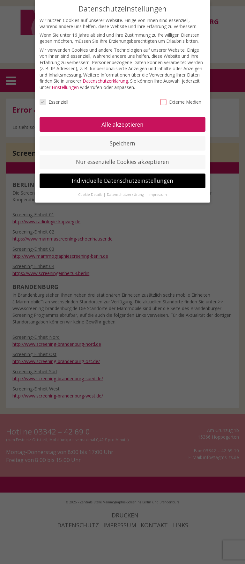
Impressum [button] (157, 194)
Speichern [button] (122, 143)
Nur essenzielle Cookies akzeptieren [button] (122, 162)
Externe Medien (180, 102)
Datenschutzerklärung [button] (126, 194)
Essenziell (54, 102)
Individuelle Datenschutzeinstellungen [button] (122, 180)
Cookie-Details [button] (90, 194)
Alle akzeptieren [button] (122, 124)
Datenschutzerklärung (105, 81)
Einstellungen (65, 87)
